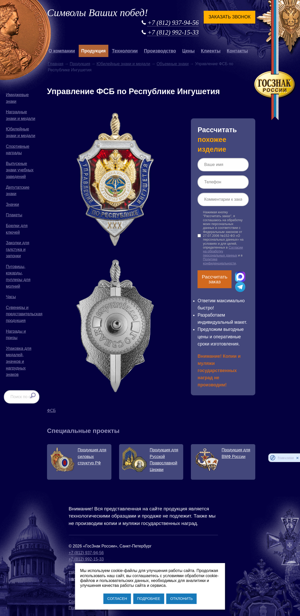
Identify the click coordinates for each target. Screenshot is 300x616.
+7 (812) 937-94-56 (173, 22)
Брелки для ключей (17, 228)
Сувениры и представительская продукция (22, 314)
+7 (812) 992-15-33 (173, 32)
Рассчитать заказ (214, 279)
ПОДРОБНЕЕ (148, 599)
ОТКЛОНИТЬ (181, 599)
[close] (297, 458)
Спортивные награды (17, 149)
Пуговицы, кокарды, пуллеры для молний (18, 276)
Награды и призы (16, 334)
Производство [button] (160, 50)
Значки (12, 204)
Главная (55, 64)
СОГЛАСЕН (117, 599)
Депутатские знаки (17, 190)
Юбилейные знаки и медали (20, 132)
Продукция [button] (93, 50)
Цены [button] (188, 50)
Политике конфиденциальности (219, 261)
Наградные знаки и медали (20, 115)
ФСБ (51, 410)
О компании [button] (62, 50)
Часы (11, 297)
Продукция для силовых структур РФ (92, 456)
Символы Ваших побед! (97, 12)
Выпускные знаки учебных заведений (19, 170)
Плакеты (14, 215)
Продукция (80, 64)
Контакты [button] (237, 50)
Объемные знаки (173, 64)
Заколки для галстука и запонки (17, 249)
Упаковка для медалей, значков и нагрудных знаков (18, 361)
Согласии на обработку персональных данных (223, 251)
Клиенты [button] (211, 50)
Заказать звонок (229, 16)
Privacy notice (286, 457)
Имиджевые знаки (17, 98)
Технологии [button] (125, 50)
